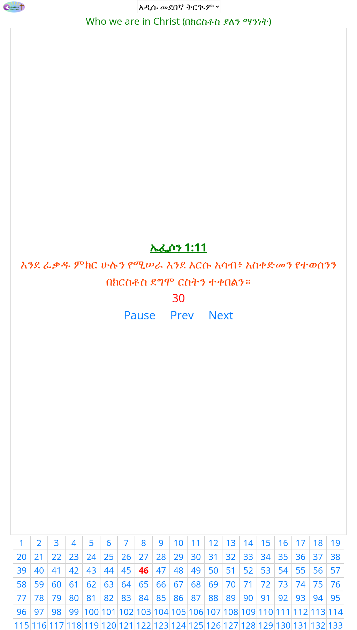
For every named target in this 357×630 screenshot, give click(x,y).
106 (196, 611)
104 (161, 611)
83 (126, 598)
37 (318, 556)
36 (301, 556)
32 (231, 556)
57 (336, 570)
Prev (181, 315)
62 (91, 584)
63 (109, 584)
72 (266, 584)
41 (57, 570)
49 (196, 570)
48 (179, 570)
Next (220, 315)
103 (143, 611)
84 (144, 598)
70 (231, 584)
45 (126, 570)
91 (266, 598)
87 (196, 598)
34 (266, 556)
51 (231, 570)
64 (126, 584)
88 (213, 598)
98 (57, 611)
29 (179, 556)
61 (74, 584)
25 (109, 556)
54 (283, 570)
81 (91, 598)
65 (144, 584)
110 (265, 611)
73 (283, 584)
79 (57, 598)
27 (144, 556)
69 (213, 584)
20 (22, 556)
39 (22, 570)
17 (301, 543)
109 (248, 611)
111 (283, 611)
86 (179, 598)
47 (161, 570)
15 (266, 543)
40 (39, 570)
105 (178, 611)
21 (39, 556)
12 (213, 543)
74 (301, 584)
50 (213, 570)
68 (196, 584)
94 (318, 598)
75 (318, 584)
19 (336, 543)
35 (283, 556)
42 (74, 570)
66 (161, 584)
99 (74, 611)
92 (283, 598)
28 (161, 556)
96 (22, 611)
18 (318, 543)
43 (91, 570)
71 (248, 584)
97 (39, 611)
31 (213, 556)
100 (91, 611)
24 (91, 556)
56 (318, 570)
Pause (139, 315)
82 (109, 598)
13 (231, 543)
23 (74, 556)
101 (108, 611)
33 (248, 556)
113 (318, 611)
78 (39, 598)
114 (335, 611)
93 (301, 598)
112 (300, 611)
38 (336, 556)
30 (196, 556)
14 (248, 543)
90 (248, 598)
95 (336, 598)
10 (179, 543)
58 (22, 584)
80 (74, 598)
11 (196, 543)
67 (179, 584)
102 (126, 611)
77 (22, 598)
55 (301, 570)
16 (283, 543)
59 (39, 584)
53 (266, 570)
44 (109, 570)
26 (126, 556)
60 (57, 584)
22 (57, 556)
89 (231, 598)
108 (230, 611)
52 (248, 570)
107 (213, 611)
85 (161, 598)
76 (336, 584)
